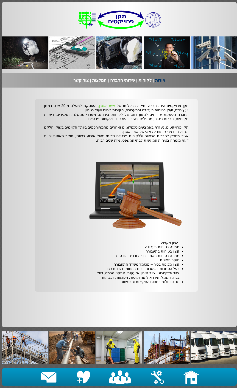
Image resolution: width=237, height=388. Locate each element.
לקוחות (145, 80)
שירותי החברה (123, 80)
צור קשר (81, 80)
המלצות (99, 80)
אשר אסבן (107, 106)
